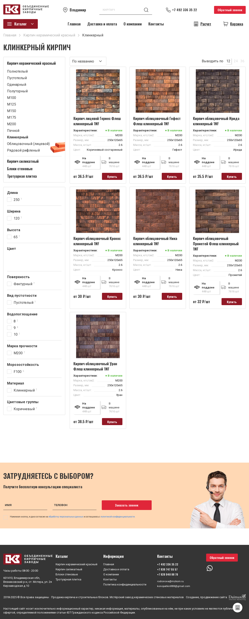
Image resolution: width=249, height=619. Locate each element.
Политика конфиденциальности (124, 583)
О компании (133, 24)
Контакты (156, 24)
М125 (11, 104)
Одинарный (16, 84)
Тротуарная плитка (22, 176)
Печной (13, 131)
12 (228, 61)
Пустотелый (17, 78)
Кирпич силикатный (23, 161)
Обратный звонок (230, 9)
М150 (11, 111)
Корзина (236, 24)
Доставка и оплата (102, 24)
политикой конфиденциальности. (118, 519)
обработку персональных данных (66, 519)
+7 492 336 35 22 (186, 10)
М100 (11, 98)
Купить (110, 176)
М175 (11, 117)
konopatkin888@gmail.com (174, 585)
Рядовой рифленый (23, 150)
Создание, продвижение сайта (216, 597)
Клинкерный (17, 137)
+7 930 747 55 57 (167, 569)
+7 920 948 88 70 (167, 574)
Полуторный (17, 91)
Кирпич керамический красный (31, 63)
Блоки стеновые (20, 168)
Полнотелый (17, 71)
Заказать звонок (123, 507)
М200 (11, 124)
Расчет (205, 24)
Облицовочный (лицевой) (28, 144)
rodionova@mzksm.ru (171, 580)
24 (236, 61)
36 (242, 61)
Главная (74, 24)
